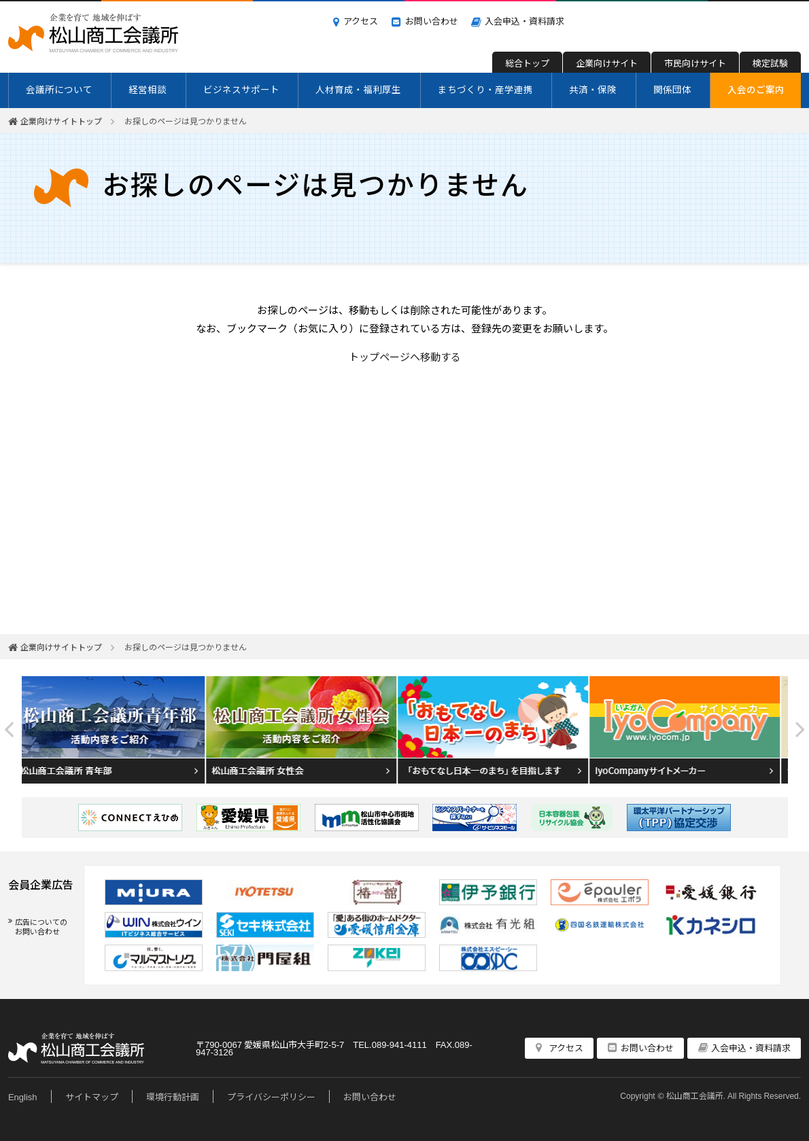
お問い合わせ (431, 20)
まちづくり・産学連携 (485, 89)
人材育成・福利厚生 (358, 89)
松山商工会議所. (695, 1095)
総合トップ (527, 62)
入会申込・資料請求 (524, 20)
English (22, 1096)
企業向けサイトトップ (61, 120)
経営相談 (147, 89)
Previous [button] (9, 729)
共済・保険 (593, 89)
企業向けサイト (607, 62)
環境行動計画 (172, 1096)
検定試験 (770, 62)
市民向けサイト (695, 62)
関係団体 (672, 89)
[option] (117, 730)
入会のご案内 (756, 89)
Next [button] (800, 729)
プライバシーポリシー (271, 1096)
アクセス (360, 20)
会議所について (59, 89)
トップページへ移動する (405, 356)
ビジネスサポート (241, 89)
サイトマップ (91, 1096)
